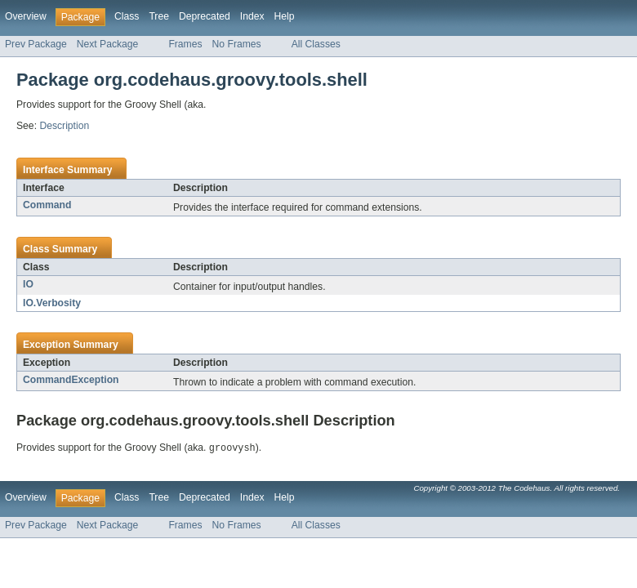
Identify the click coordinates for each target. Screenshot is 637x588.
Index (252, 16)
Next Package (108, 44)
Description (64, 125)
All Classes (316, 44)
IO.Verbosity (52, 303)
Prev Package (36, 44)
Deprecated (204, 16)
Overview (26, 16)
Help (284, 16)
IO (28, 284)
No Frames (236, 44)
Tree (159, 16)
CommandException (71, 379)
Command (47, 205)
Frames (185, 44)
